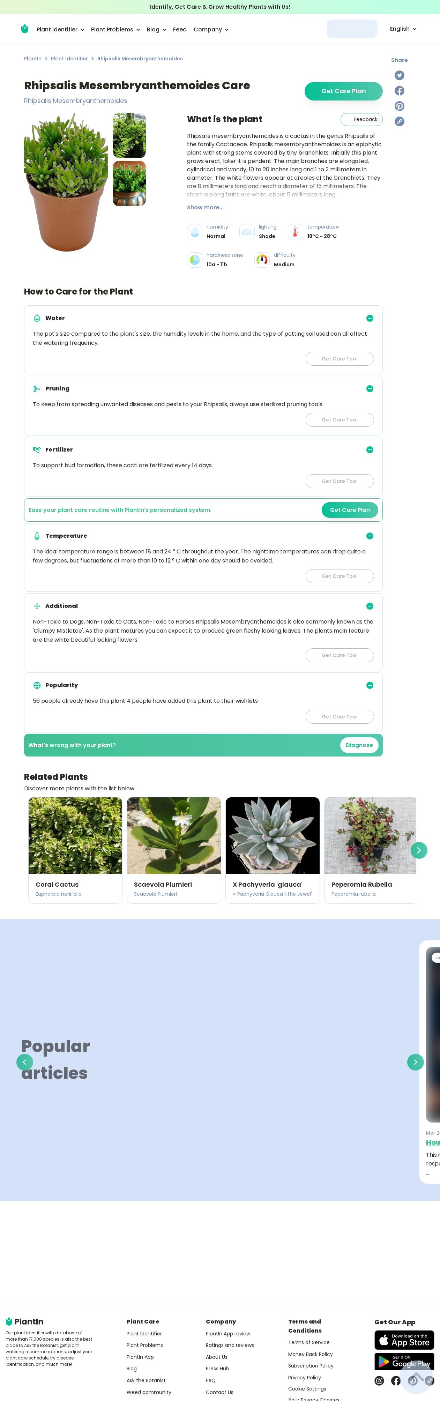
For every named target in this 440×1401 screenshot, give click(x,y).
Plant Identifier (69, 58)
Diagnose (359, 745)
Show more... (205, 207)
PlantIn (33, 58)
